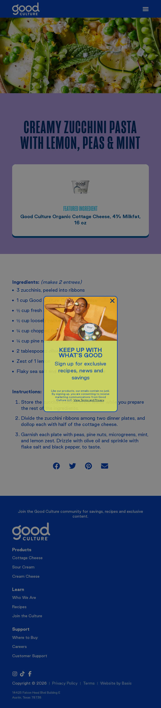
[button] (112, 301)
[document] (80, 354)
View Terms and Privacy (88, 400)
